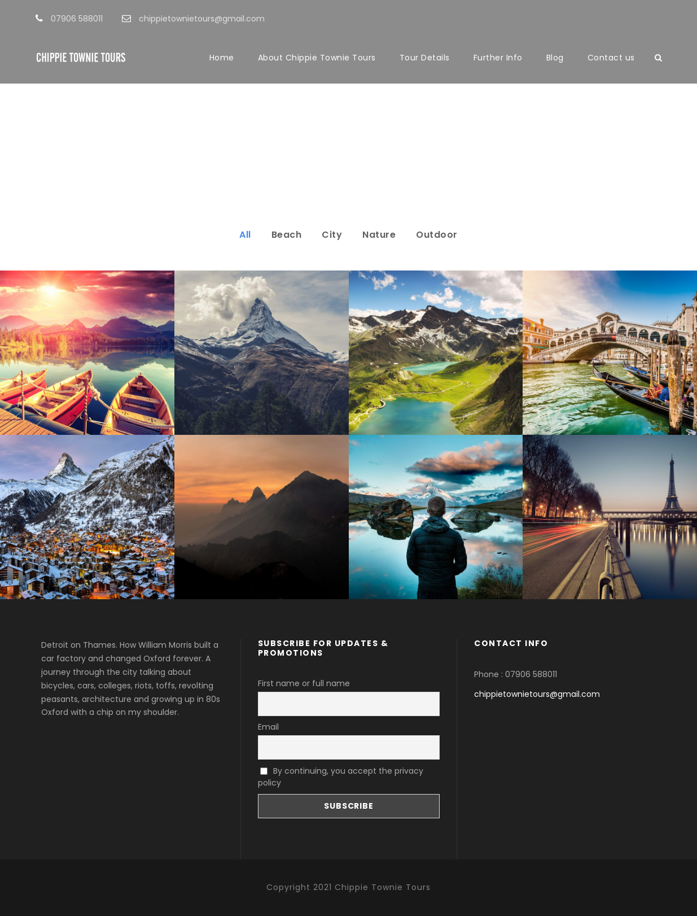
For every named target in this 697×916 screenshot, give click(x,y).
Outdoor (437, 234)
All (245, 234)
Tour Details (425, 57)
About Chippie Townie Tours (317, 57)
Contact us (611, 57)
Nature (379, 234)
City (332, 234)
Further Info (498, 57)
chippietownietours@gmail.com (537, 694)
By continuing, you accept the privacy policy (341, 776)
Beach (286, 234)
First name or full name (304, 683)
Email (268, 726)
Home (221, 57)
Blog (555, 57)
